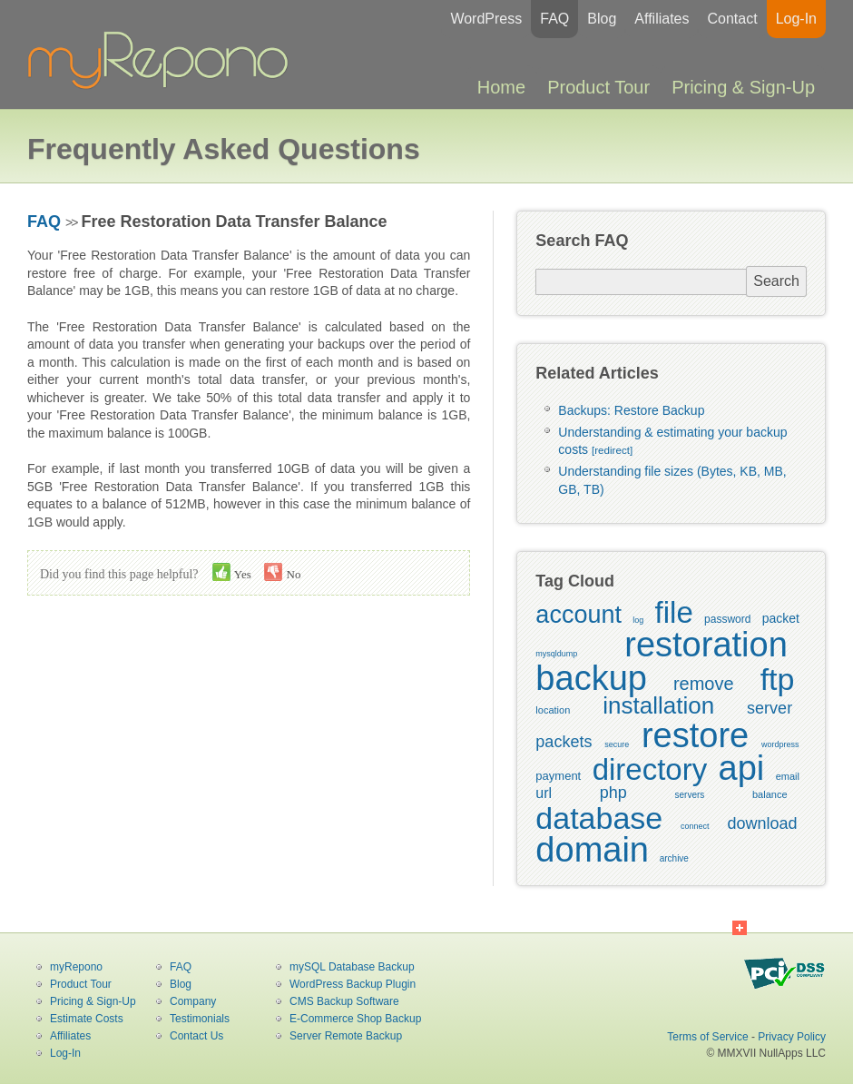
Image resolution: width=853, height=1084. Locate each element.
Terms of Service (707, 1036)
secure (616, 744)
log (637, 620)
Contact (732, 18)
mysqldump (556, 653)
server (769, 708)
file (674, 612)
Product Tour (598, 87)
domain (592, 850)
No (282, 572)
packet (780, 618)
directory (650, 769)
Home (501, 87)
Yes (231, 572)
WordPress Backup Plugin (352, 984)
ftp (777, 679)
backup (591, 678)
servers (690, 795)
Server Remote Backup (345, 1036)
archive (674, 858)
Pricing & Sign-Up (743, 87)
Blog (601, 18)
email (787, 776)
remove (703, 684)
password (727, 619)
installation (658, 705)
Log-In (796, 18)
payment (558, 776)
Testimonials (200, 1018)
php (613, 792)
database (598, 818)
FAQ (554, 18)
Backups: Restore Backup (631, 410)
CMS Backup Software (344, 1001)
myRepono (76, 967)
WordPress (486, 18)
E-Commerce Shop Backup (355, 1018)
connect (695, 826)
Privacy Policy (792, 1036)
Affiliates (661, 18)
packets (563, 742)
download (762, 823)
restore (695, 735)
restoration (706, 645)
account (578, 614)
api (742, 768)
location (552, 710)
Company (193, 1001)
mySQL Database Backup (352, 967)
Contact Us (196, 1036)
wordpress (780, 744)
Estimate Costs (86, 1018)
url (543, 793)
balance (770, 794)
